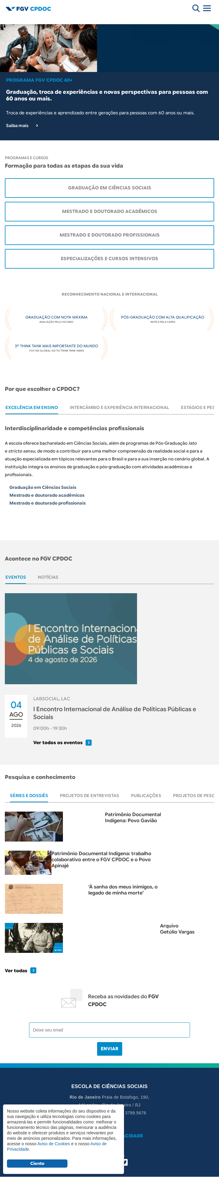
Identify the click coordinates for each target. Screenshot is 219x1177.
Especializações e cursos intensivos (109, 258)
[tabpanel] (109, 473)
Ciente (37, 1163)
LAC (65, 698)
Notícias (48, 577)
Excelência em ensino (31, 407)
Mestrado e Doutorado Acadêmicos (109, 211)
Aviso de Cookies (53, 1143)
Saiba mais (17, 125)
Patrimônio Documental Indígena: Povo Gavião (133, 818)
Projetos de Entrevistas (89, 795)
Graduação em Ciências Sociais (109, 188)
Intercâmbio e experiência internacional (119, 407)
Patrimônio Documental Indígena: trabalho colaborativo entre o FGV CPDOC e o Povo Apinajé (101, 857)
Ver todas (16, 970)
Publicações (146, 795)
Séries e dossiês (29, 795)
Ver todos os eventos (58, 742)
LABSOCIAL (46, 698)
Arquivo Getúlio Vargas (177, 929)
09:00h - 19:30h (50, 728)
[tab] (32, 407)
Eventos (15, 577)
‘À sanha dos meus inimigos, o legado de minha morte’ (123, 890)
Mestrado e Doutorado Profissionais (110, 235)
